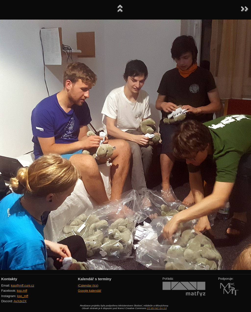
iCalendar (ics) (88, 285)
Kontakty (9, 279)
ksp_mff (22, 296)
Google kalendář (89, 290)
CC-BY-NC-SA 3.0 (157, 308)
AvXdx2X (19, 301)
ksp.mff (22, 290)
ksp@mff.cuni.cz (22, 285)
